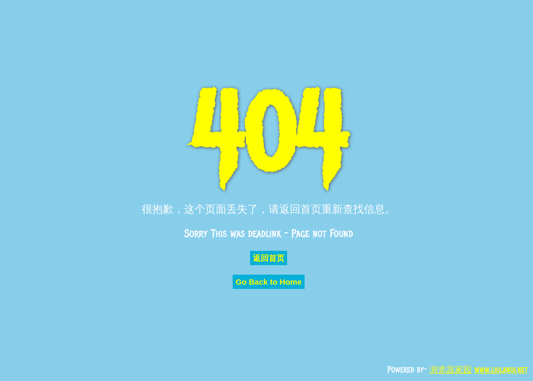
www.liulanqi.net (501, 370)
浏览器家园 (450, 370)
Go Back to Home (268, 281)
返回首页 (268, 257)
